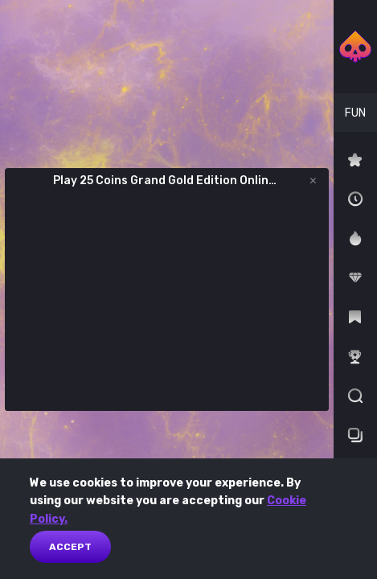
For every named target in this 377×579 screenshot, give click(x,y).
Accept (70, 546)
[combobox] (355, 112)
